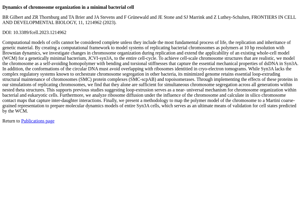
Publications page (37, 120)
